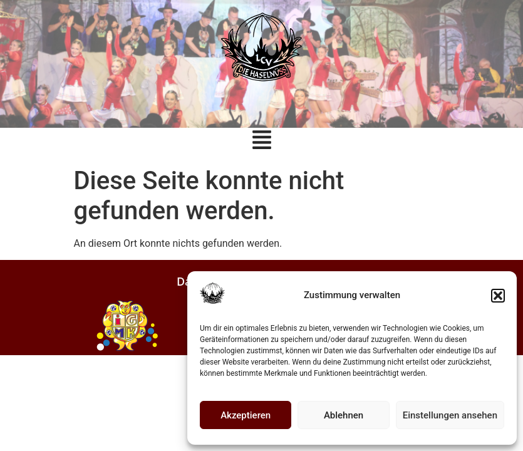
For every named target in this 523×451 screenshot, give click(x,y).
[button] (498, 295)
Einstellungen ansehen (450, 415)
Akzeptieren (245, 415)
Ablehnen (343, 415)
